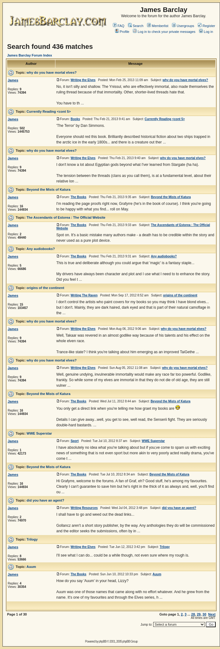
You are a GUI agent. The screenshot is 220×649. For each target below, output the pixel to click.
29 (199, 614)
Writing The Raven (84, 295)
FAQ (118, 26)
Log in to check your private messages (164, 31)
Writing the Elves (82, 80)
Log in (206, 31)
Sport (74, 441)
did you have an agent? (45, 500)
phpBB (102, 641)
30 (204, 614)
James (13, 80)
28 (193, 614)
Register (206, 26)
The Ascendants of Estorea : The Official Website (65, 217)
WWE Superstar (39, 433)
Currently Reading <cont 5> (48, 111)
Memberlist (157, 26)
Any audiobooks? (40, 249)
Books (75, 119)
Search (135, 26)
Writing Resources (84, 508)
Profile (122, 31)
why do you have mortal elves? (51, 72)
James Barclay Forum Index (29, 55)
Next (211, 614)
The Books (78, 197)
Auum (31, 567)
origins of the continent (45, 288)
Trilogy (32, 539)
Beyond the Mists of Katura (48, 189)
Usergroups (183, 26)
